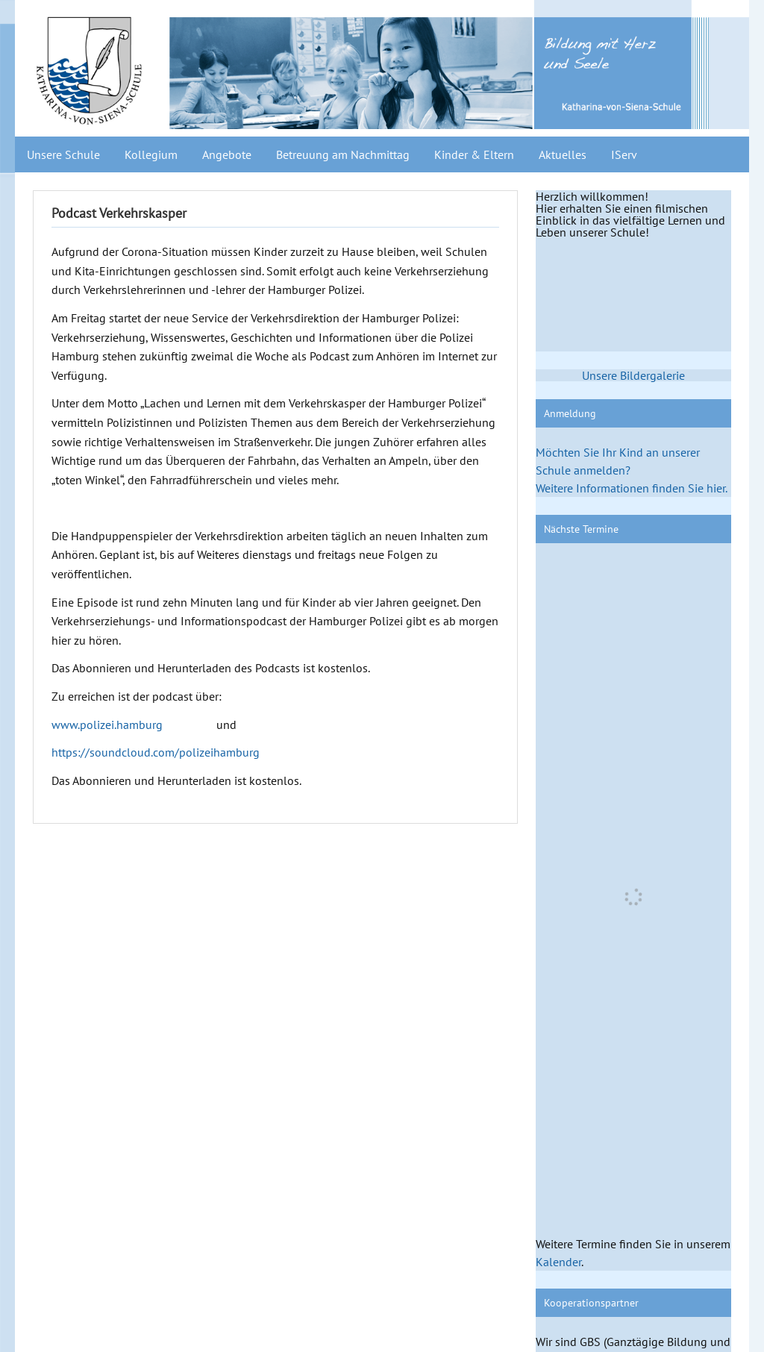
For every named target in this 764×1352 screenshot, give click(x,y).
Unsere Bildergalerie (633, 375)
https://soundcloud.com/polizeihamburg (155, 752)
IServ (624, 154)
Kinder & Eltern (474, 154)
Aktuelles (562, 154)
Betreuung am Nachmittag (343, 154)
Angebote (226, 154)
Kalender (558, 1261)
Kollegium (151, 154)
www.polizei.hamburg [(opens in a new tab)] (107, 724)
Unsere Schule (63, 154)
